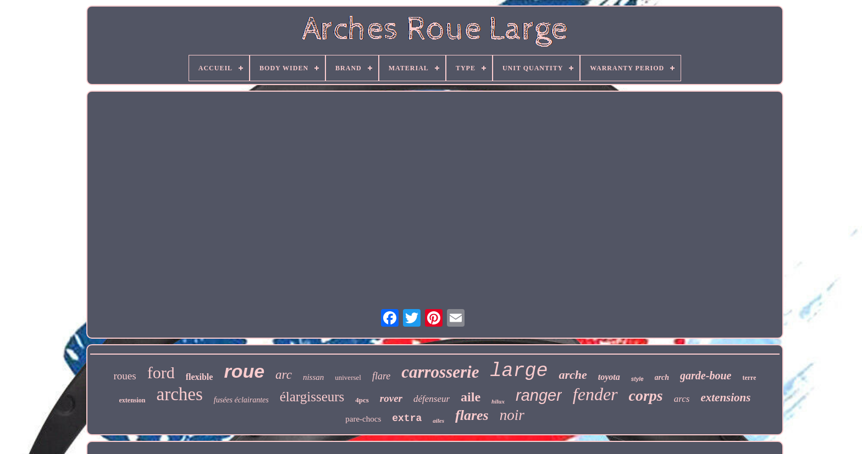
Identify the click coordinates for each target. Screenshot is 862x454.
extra (407, 418)
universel (348, 377)
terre (749, 378)
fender (595, 394)
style (637, 379)
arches (180, 394)
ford (161, 372)
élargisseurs (312, 396)
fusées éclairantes (241, 400)
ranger (539, 395)
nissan (313, 377)
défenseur (431, 399)
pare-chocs (363, 418)
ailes (438, 420)
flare (381, 376)
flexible (199, 377)
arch (662, 377)
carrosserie (440, 372)
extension (132, 400)
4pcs (362, 400)
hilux (498, 401)
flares (472, 415)
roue (244, 371)
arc (283, 375)
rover (391, 398)
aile (470, 397)
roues (125, 376)
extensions (725, 397)
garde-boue (705, 375)
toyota (609, 377)
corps (646, 395)
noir (512, 415)
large (519, 371)
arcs (682, 399)
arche (573, 375)
